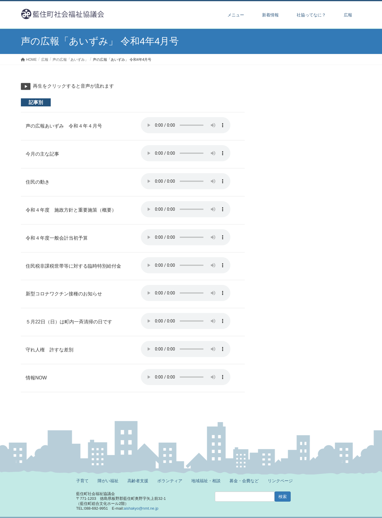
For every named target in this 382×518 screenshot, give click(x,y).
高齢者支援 (137, 480)
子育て (82, 480)
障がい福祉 (108, 480)
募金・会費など (244, 480)
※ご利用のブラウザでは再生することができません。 (185, 125)
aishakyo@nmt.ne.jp (141, 508)
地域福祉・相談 (206, 480)
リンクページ (280, 480)
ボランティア (169, 480)
